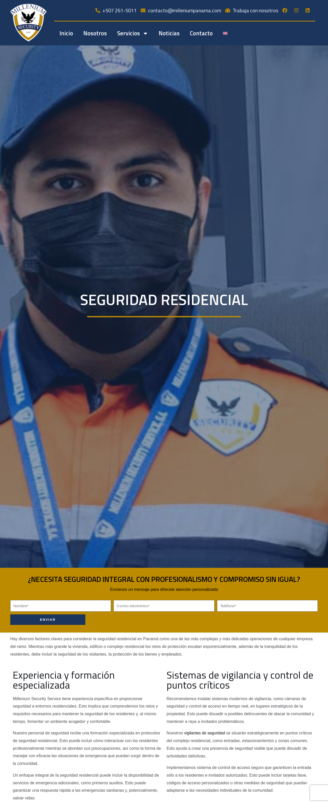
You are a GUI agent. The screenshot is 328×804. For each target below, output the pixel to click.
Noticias (169, 33)
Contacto (201, 33)
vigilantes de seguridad (205, 733)
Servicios (132, 33)
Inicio (66, 33)
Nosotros (95, 33)
